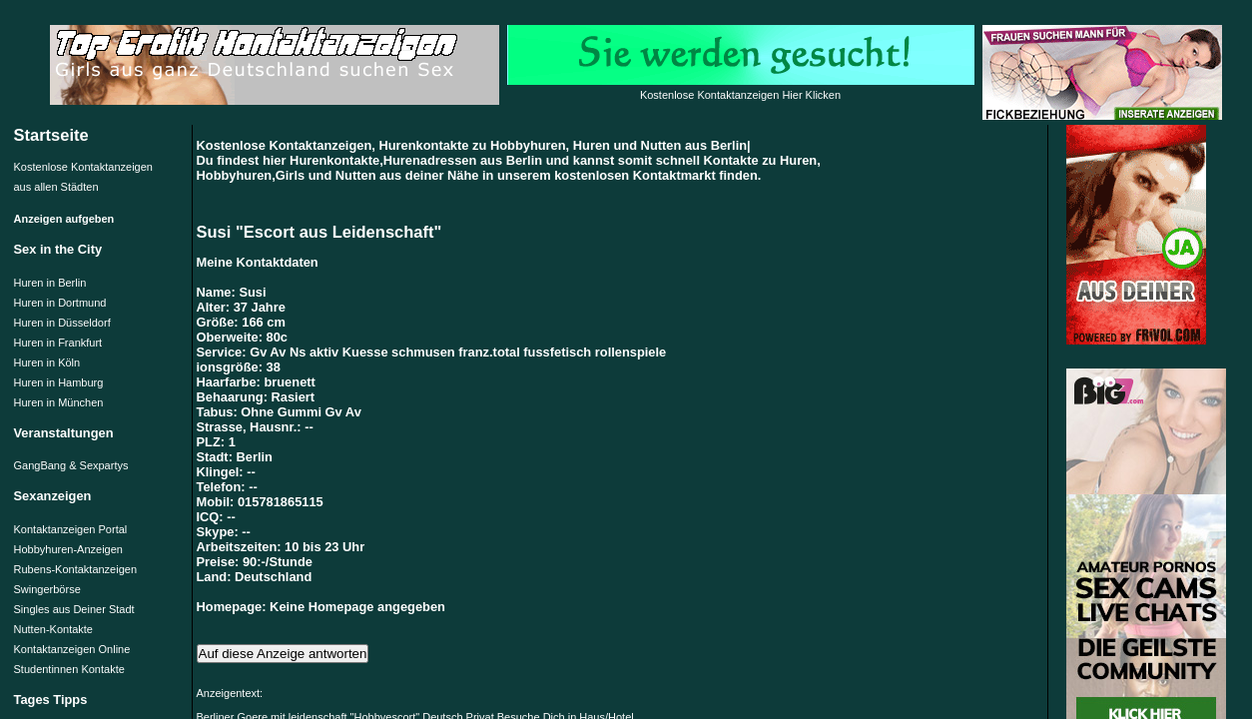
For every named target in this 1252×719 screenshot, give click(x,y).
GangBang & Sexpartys (71, 465)
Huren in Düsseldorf (62, 323)
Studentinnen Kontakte (69, 669)
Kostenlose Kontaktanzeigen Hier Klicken (740, 95)
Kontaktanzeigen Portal (71, 529)
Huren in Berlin (50, 283)
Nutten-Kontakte (54, 629)
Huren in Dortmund (60, 303)
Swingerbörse (47, 589)
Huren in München (59, 402)
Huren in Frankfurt (58, 343)
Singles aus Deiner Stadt (74, 609)
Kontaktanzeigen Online (72, 649)
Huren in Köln (47, 362)
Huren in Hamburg (59, 382)
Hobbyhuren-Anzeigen (68, 549)
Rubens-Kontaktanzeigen (76, 569)
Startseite (51, 135)
